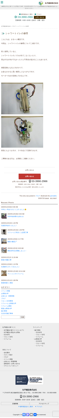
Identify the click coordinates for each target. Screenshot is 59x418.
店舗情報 (15, 403)
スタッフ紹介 (8, 355)
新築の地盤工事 (6, 260)
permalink (53, 196)
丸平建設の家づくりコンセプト (14, 330)
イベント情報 (5, 291)
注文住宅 (7, 334)
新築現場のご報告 (7, 283)
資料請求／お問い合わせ (12, 363)
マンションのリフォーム (16, 273)
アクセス (38, 14)
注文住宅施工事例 (7, 313)
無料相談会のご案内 (26, 14)
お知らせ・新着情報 (7, 296)
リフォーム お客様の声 (8, 303)
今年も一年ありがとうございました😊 (13, 209)
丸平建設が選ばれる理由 (12, 332)
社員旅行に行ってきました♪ (10, 267)
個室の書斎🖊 (12, 241)
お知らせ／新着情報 (10, 361)
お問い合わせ (39, 17)
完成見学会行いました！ (9, 225)
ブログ (38, 196)
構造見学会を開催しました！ (17, 251)
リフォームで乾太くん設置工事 (18, 232)
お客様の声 (4, 293)
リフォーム (7, 339)
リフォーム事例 (6, 306)
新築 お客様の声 (6, 308)
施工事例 (4, 311)
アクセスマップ (44, 403)
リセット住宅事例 (7, 301)
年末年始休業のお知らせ (16, 216)
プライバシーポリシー (11, 366)
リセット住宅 (8, 337)
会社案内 (7, 352)
